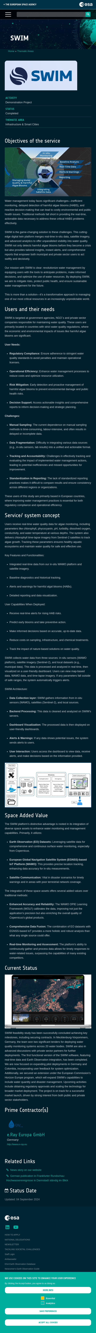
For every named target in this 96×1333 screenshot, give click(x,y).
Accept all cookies (48, 1326)
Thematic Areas (25, 51)
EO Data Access (12, 1274)
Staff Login (10, 1254)
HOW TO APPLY (12, 1235)
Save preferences (48, 1315)
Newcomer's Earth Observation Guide (22, 1269)
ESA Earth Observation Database (20, 1264)
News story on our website (25, 1169)
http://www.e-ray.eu (17, 1144)
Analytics (50, 1307)
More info (48, 1294)
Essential (50, 1302)
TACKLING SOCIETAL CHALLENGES (22, 1249)
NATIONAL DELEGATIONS (17, 1239)
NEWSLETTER (12, 1244)
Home (11, 51)
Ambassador (10, 1259)
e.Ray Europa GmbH (26, 1135)
